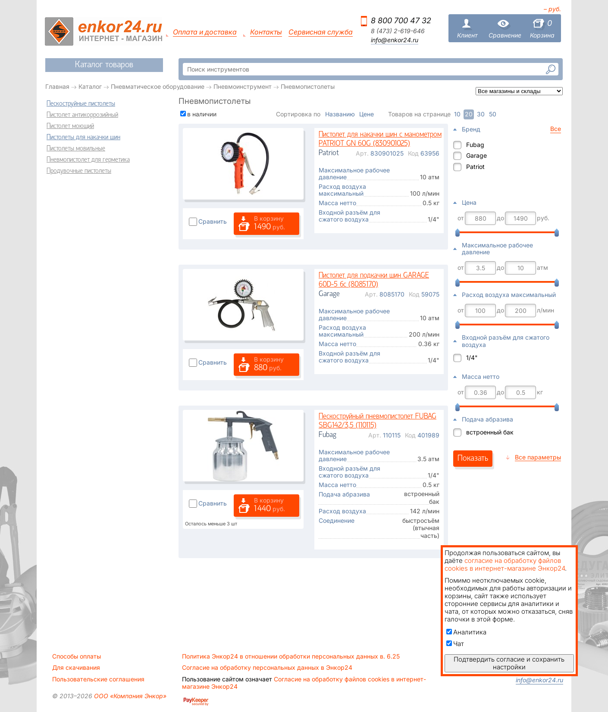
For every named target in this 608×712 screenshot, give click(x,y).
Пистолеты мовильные (76, 148)
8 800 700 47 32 (401, 20)
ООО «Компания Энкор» (129, 696)
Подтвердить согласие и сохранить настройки (509, 663)
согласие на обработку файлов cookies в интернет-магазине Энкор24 (505, 564)
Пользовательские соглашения (98, 679)
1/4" (472, 357)
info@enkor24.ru (394, 40)
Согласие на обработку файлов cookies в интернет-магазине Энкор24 (304, 682)
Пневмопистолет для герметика (88, 159)
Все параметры (538, 457)
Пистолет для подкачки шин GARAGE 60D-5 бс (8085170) (374, 280)
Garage (476, 155)
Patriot (475, 166)
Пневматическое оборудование (157, 86)
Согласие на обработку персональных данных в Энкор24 (267, 667)
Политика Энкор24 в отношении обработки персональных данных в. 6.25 (291, 656)
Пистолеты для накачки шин (83, 137)
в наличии (201, 114)
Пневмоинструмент (242, 86)
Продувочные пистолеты (79, 171)
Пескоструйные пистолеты (81, 103)
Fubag (475, 144)
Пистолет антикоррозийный (82, 115)
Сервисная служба (320, 32)
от (461, 218)
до (500, 218)
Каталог (90, 86)
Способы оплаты (76, 656)
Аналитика (466, 632)
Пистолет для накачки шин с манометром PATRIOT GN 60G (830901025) (380, 139)
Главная (57, 86)
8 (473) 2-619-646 (398, 31)
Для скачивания (76, 667)
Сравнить (212, 221)
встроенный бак (490, 432)
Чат (455, 644)
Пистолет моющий (70, 126)
